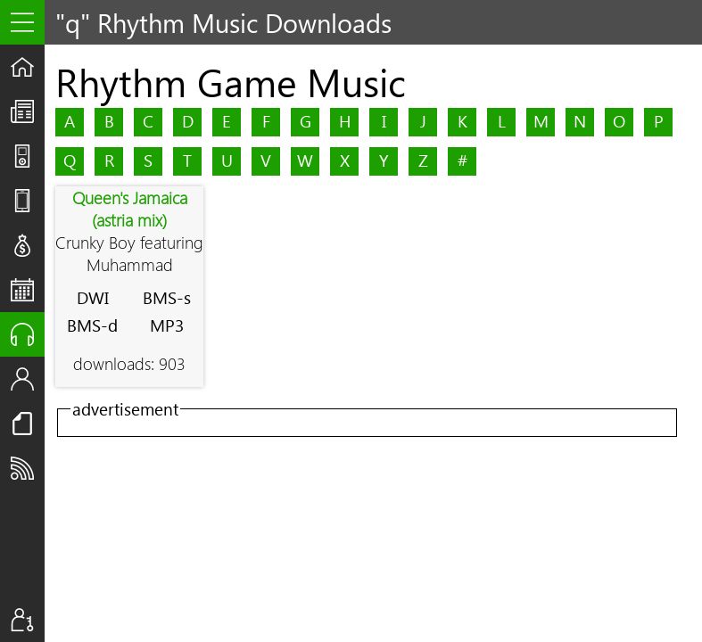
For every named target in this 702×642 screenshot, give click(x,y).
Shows (27, 156)
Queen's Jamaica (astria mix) (129, 208)
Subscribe (27, 468)
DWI (93, 297)
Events (27, 290)
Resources (27, 423)
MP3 (167, 325)
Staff (27, 379)
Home (27, 67)
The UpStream (27, 111)
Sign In (27, 619)
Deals (27, 245)
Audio (27, 334)
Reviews (27, 200)
